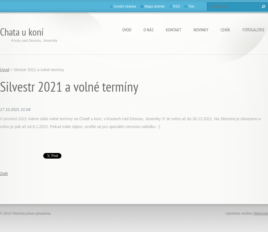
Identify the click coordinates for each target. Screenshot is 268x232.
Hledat (263, 6)
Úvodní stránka (125, 6)
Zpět (4, 173)
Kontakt (173, 30)
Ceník (225, 30)
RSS (176, 6)
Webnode (261, 213)
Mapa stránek (154, 6)
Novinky (200, 30)
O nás (148, 30)
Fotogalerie (254, 30)
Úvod (126, 30)
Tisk (191, 6)
